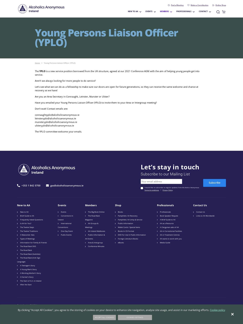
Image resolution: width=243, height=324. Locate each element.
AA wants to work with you (171, 239)
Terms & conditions (151, 190)
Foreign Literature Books (128, 239)
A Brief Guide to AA (167, 219)
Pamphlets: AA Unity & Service (130, 219)
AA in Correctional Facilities (171, 231)
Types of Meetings (27, 239)
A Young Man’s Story (28, 269)
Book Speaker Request (169, 216)
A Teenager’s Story (27, 265)
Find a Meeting (177, 5)
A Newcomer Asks (27, 235)
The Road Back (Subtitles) (30, 254)
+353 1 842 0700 (28, 185)
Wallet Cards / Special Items (129, 227)
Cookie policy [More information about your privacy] (217, 310)
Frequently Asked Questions (31, 219)
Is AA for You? (25, 223)
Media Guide (165, 242)
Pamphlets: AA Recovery (127, 216)
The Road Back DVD (28, 246)
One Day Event (67, 231)
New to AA (133, 11)
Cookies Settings (135, 317)
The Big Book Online (96, 212)
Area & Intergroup (95, 242)
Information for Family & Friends (33, 242)
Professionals (183, 11)
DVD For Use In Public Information (132, 235)
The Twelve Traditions (29, 231)
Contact (203, 11)
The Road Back (26, 250)
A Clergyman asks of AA (169, 227)
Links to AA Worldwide (205, 216)
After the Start (26, 284)
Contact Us (200, 212)
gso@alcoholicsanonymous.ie (65, 185)
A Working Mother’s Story (30, 273)
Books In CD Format (126, 231)
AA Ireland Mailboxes (96, 231)
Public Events (66, 235)
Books (120, 212)
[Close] (232, 314)
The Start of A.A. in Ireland (30, 281)
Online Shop (220, 5)
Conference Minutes (96, 246)
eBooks (121, 242)
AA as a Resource (167, 223)
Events (149, 11)
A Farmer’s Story (26, 277)
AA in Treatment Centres (170, 235)
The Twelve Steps (27, 227)
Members (164, 11)
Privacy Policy (168, 190)
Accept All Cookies (104, 317)
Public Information (125, 223)
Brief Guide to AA (27, 216)
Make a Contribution (199, 5)
